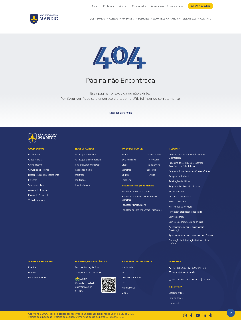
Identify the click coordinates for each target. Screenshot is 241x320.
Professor (108, 6)
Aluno (95, 6)
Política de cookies (64, 317)
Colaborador (139, 6)
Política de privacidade (40, 317)
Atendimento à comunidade (167, 6)
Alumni (123, 6)
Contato (205, 18)
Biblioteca (175, 287)
